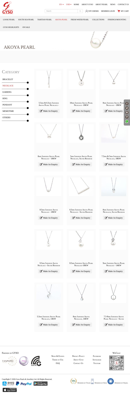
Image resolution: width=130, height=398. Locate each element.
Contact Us (78, 363)
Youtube (96, 363)
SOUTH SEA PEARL (26, 20)
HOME (76, 4)
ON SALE (26, 27)
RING (5, 98)
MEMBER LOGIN (108, 11)
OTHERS (6, 117)
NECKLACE (8, 86)
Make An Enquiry (49, 111)
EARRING (7, 92)
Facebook (97, 356)
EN (61, 4)
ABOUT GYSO (87, 4)
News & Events (57, 356)
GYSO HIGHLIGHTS (11, 27)
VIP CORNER (92, 11)
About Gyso (78, 360)
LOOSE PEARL (9, 20)
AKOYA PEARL (61, 20)
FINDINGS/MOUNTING (117, 20)
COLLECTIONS (98, 20)
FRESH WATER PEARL (80, 20)
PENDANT (7, 105)
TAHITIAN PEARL (44, 20)
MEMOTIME (8, 111)
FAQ (58, 363)
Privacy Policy (78, 356)
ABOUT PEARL (101, 4)
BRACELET (8, 79)
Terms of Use (57, 360)
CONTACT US (123, 4)
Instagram (97, 360)
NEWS (112, 4)
